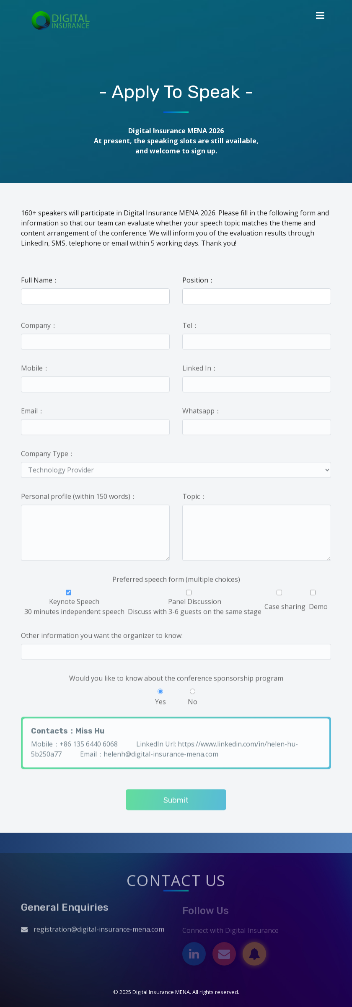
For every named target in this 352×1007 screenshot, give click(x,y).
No (192, 699)
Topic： (194, 498)
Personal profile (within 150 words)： (79, 498)
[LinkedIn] (194, 956)
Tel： (190, 327)
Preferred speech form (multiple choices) (176, 581)
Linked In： (200, 370)
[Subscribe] (254, 956)
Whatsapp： (201, 412)
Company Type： (48, 455)
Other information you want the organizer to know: (102, 637)
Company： (39, 327)
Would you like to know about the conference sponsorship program (176, 680)
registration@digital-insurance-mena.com (99, 931)
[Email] (224, 956)
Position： (198, 280)
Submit (176, 802)
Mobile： (35, 370)
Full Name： (40, 280)
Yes (160, 699)
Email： (32, 412)
